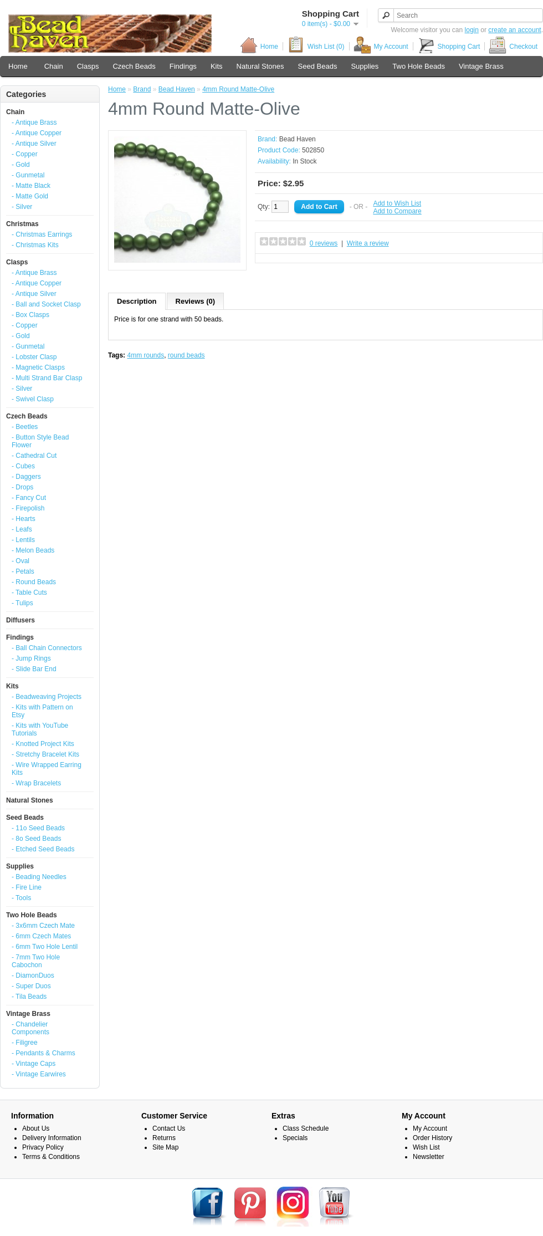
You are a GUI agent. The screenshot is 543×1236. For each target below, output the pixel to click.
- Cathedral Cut (34, 455)
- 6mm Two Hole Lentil (45, 947)
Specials (295, 1138)
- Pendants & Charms (43, 1053)
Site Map (165, 1147)
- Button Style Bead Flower (40, 441)
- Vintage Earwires (39, 1074)
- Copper (25, 154)
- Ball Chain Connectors (47, 648)
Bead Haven (176, 89)
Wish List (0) (316, 46)
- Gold (21, 164)
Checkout (513, 46)
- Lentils (23, 540)
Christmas (22, 224)
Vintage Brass (481, 66)
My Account (381, 46)
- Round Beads (34, 582)
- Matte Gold (30, 196)
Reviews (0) (196, 301)
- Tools (21, 898)
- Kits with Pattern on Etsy (42, 711)
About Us (35, 1128)
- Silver (22, 207)
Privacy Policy (43, 1147)
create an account (514, 30)
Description (137, 301)
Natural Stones (260, 66)
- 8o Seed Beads (36, 838)
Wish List (426, 1147)
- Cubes (23, 466)
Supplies (364, 66)
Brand (142, 89)
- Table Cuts (29, 592)
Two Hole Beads (418, 66)
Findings (183, 66)
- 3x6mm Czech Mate (43, 925)
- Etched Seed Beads (43, 849)
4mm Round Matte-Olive (238, 89)
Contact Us (168, 1128)
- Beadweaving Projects (46, 697)
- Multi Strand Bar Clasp (47, 378)
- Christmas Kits (35, 245)
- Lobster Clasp (34, 357)
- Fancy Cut (29, 498)
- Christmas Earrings (42, 234)
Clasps (88, 66)
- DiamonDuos (33, 975)
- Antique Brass (34, 122)
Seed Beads (317, 66)
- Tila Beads (29, 996)
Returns (164, 1138)
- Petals (23, 571)
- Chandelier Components (30, 1028)
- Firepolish (28, 508)
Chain (53, 66)
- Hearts (23, 519)
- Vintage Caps (33, 1064)
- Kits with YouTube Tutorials (40, 729)
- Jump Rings (31, 658)
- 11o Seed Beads (38, 828)
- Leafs (22, 529)
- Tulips (22, 603)
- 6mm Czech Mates (41, 936)
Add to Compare (397, 211)
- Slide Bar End (34, 669)
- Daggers (26, 477)
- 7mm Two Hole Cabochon (36, 961)
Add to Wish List (397, 203)
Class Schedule (306, 1128)
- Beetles (25, 427)
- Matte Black (31, 186)
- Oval (20, 561)
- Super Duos (31, 986)
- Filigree (25, 1042)
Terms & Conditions (51, 1157)
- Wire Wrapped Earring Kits (46, 769)
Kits (217, 66)
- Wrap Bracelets (36, 783)
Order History (432, 1138)
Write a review (368, 243)
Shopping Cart (448, 46)
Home (259, 46)
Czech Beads (133, 66)
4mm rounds (145, 355)
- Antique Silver (34, 143)
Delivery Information (51, 1138)
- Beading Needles (39, 877)
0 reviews (324, 243)
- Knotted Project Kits (43, 744)
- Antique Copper (37, 133)
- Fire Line (27, 887)
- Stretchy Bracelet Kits (45, 754)
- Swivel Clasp (33, 399)
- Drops (22, 487)
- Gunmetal (28, 175)
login (472, 30)
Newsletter (428, 1157)
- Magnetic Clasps (38, 367)
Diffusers (20, 620)
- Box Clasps (30, 315)
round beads (186, 355)
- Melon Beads (33, 550)
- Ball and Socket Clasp (46, 304)
